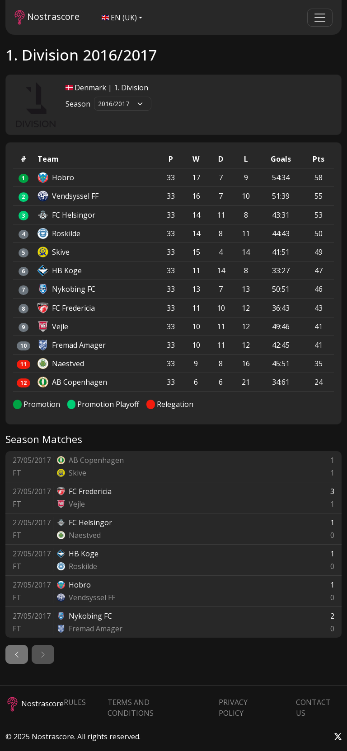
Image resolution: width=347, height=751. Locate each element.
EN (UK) (119, 18)
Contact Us (313, 707)
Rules (75, 702)
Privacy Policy (233, 707)
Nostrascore (47, 17)
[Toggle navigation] (320, 18)
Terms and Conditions (131, 707)
